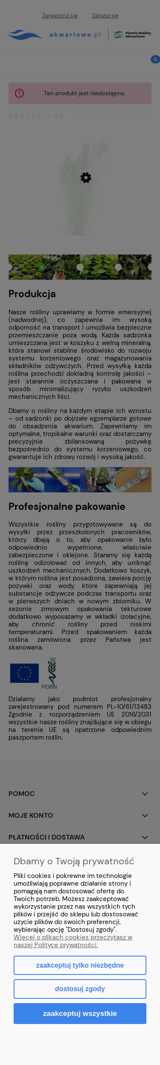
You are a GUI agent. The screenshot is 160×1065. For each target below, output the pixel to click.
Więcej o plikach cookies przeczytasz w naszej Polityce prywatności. (73, 941)
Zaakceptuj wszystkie (80, 1013)
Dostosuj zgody (80, 988)
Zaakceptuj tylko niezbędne (80, 965)
